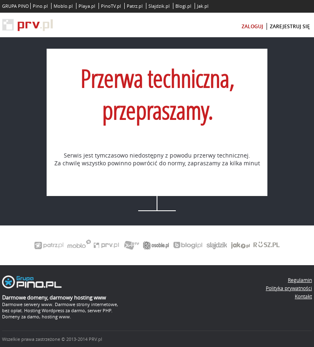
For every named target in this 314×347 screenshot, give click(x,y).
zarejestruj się (290, 26)
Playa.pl (86, 6)
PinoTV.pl (111, 6)
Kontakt (303, 296)
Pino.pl (40, 6)
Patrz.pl (135, 6)
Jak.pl (203, 6)
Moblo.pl (63, 6)
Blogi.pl (183, 6)
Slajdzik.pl (159, 6)
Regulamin (300, 280)
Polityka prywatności (289, 288)
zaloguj (252, 26)
